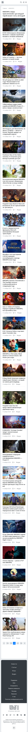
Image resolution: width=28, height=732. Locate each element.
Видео (14, 674)
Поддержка (14, 680)
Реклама (14, 691)
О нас (14, 696)
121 (18, 646)
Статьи (14, 667)
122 (21, 646)
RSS (14, 683)
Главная (5, 8)
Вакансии (14, 694)
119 (11, 646)
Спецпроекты (14, 685)
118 (7, 646)
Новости (14, 664)
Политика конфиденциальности (14, 699)
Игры (14, 671)
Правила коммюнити (14, 688)
